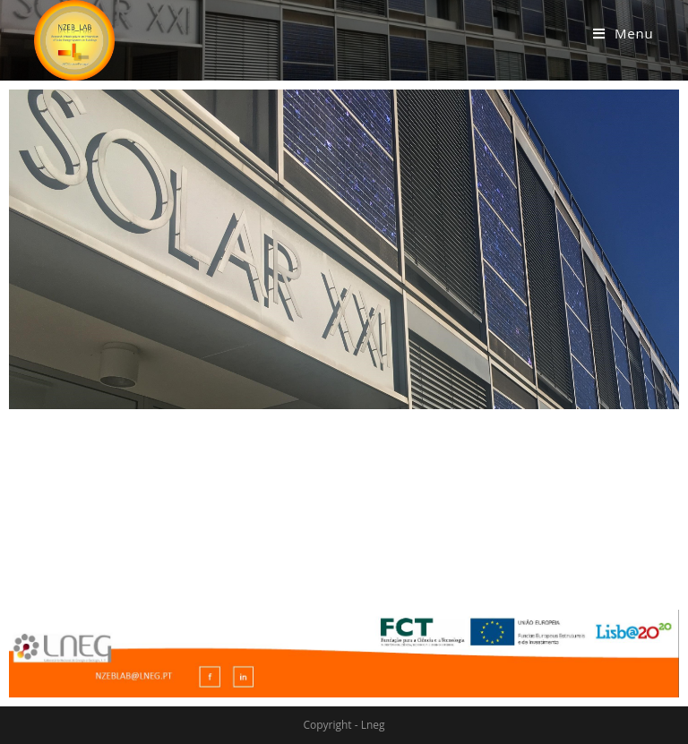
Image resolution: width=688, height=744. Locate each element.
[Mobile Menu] (623, 33)
